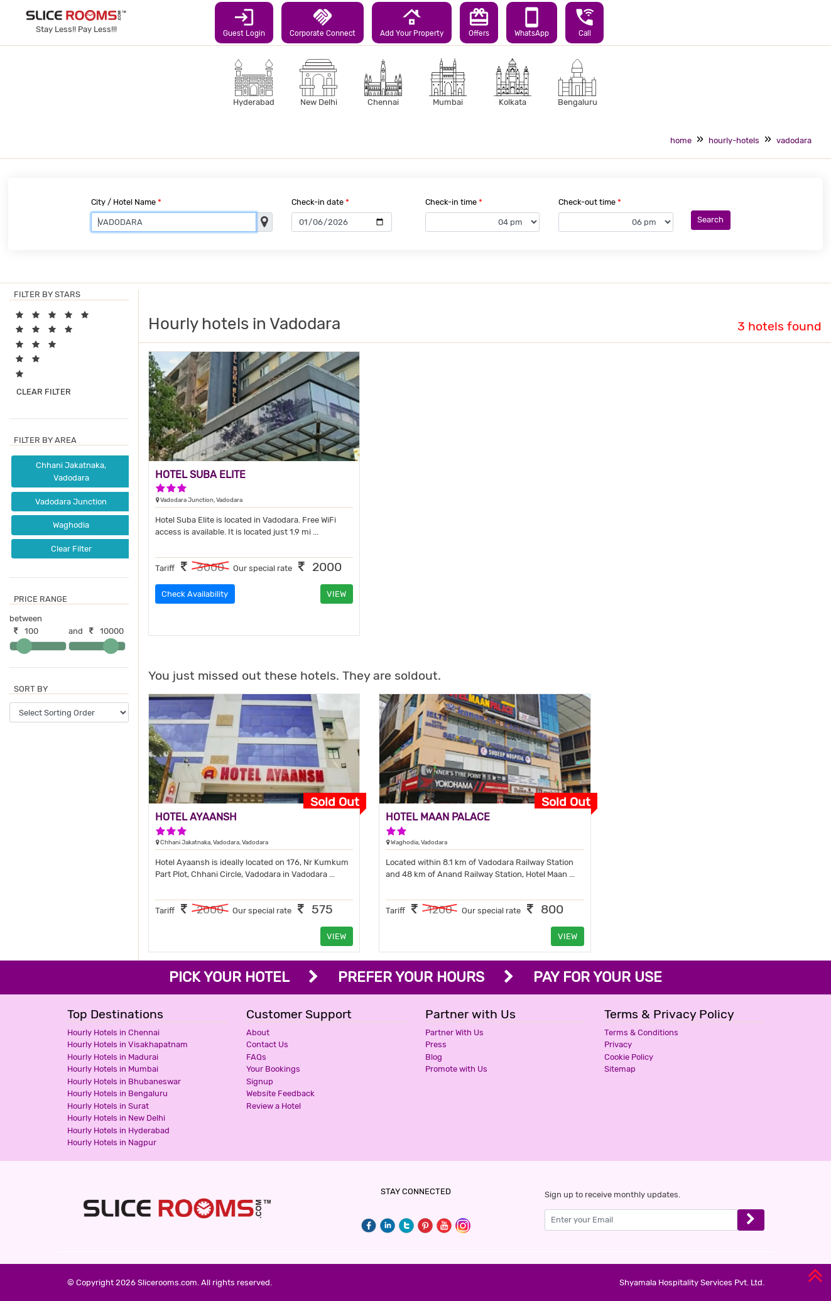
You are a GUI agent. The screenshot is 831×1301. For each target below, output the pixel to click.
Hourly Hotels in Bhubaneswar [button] (124, 1081)
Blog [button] (433, 1057)
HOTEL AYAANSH (196, 817)
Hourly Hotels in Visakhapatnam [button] (127, 1044)
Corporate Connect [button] (323, 22)
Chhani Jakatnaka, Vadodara (71, 471)
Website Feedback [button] (280, 1093)
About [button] (257, 1032)
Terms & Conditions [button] (641, 1032)
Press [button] (436, 1044)
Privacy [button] (618, 1044)
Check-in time (453, 202)
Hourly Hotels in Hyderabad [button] (118, 1130)
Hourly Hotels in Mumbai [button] (112, 1069)
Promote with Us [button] (456, 1069)
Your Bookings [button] (273, 1069)
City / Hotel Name (126, 202)
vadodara (794, 140)
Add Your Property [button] (411, 22)
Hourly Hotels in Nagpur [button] (111, 1142)
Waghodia (71, 525)
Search (710, 219)
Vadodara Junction (71, 501)
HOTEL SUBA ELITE (200, 475)
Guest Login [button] (244, 22)
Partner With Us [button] (454, 1032)
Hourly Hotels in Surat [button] (108, 1106)
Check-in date (320, 202)
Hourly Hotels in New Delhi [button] (116, 1118)
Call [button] (584, 22)
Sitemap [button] (620, 1069)
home (681, 140)
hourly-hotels (734, 140)
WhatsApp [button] (531, 22)
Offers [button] (479, 22)
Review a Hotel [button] (273, 1106)
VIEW (336, 594)
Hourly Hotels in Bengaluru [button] (117, 1093)
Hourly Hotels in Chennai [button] (113, 1032)
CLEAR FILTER (43, 391)
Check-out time (589, 202)
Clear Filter (71, 548)
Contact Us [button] (267, 1044)
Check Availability (194, 594)
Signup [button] (259, 1081)
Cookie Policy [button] (628, 1057)
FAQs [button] (256, 1057)
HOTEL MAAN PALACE (438, 817)
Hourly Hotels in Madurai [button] (112, 1057)
